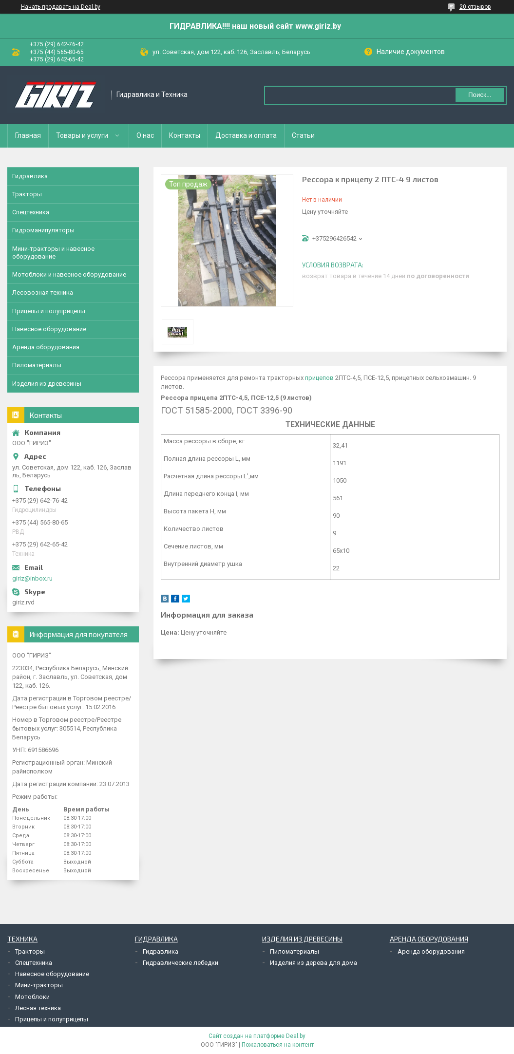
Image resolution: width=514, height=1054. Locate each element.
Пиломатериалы (36, 365)
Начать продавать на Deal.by (60, 6)
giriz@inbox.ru (32, 578)
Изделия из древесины (46, 383)
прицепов (319, 377)
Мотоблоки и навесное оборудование (69, 274)
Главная (28, 135)
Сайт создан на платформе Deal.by (257, 1036)
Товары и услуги (82, 135)
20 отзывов (475, 6)
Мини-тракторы (39, 985)
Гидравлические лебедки (180, 962)
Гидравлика (30, 176)
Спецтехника (30, 212)
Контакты (184, 135)
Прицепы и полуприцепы (48, 311)
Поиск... (480, 94)
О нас (145, 135)
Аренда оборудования (45, 347)
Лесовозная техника (42, 292)
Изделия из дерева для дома (313, 962)
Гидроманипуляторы (43, 230)
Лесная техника (38, 1008)
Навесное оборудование (49, 329)
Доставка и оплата (246, 135)
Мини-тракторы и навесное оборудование (53, 252)
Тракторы (27, 194)
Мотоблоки (32, 996)
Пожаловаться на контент (278, 1044)
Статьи (303, 135)
